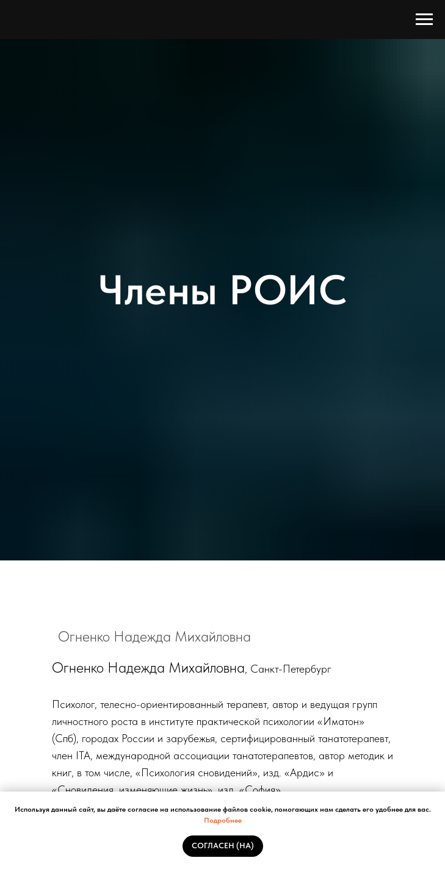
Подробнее (223, 820)
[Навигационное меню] (424, 19)
